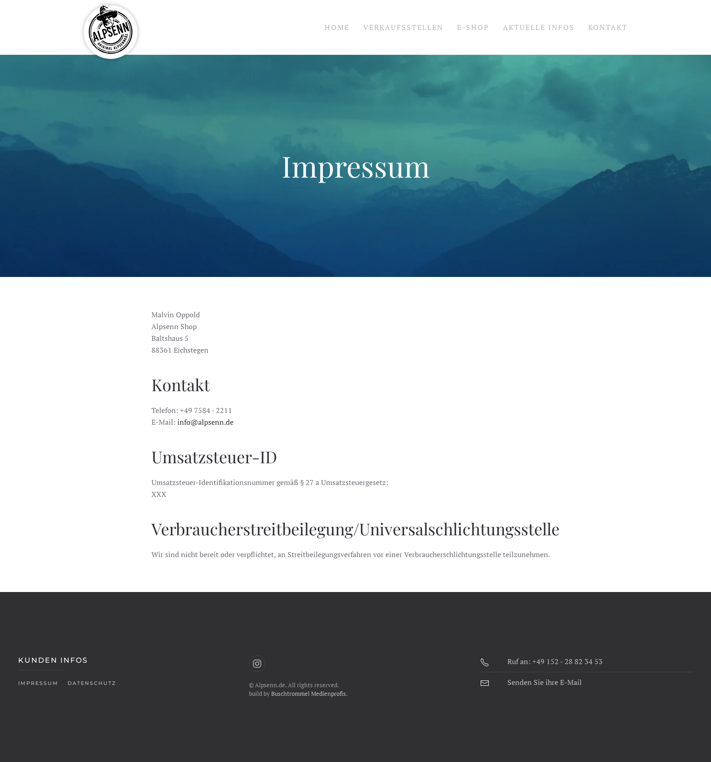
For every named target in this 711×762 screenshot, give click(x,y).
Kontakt (608, 27)
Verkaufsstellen (403, 27)
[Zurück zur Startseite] (110, 27)
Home (337, 27)
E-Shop (473, 27)
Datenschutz (92, 683)
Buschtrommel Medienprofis (308, 693)
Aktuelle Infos (539, 27)
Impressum (38, 683)
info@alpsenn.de (205, 422)
